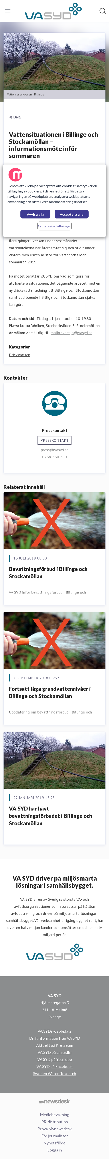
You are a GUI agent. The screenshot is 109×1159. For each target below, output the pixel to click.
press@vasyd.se (54, 449)
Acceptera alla (71, 214)
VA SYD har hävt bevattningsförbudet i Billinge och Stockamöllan (50, 815)
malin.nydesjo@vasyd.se (71, 332)
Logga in (54, 1150)
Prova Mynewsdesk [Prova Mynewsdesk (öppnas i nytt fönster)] (55, 1128)
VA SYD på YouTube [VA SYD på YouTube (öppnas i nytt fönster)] (54, 1059)
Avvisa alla (35, 214)
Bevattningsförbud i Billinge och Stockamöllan (48, 573)
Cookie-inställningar (54, 226)
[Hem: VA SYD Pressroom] (53, 11)
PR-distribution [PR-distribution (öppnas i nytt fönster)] (54, 1121)
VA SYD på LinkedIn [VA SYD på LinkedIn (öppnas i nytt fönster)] (54, 1052)
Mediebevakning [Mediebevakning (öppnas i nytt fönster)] (54, 1114)
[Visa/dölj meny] (7, 11)
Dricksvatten (19, 354)
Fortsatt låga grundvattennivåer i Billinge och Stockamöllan (50, 692)
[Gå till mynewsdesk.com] (54, 1101)
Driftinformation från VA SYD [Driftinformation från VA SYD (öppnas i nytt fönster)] (54, 1038)
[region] (54, 200)
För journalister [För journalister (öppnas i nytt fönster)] (54, 1135)
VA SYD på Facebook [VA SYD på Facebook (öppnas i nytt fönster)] (54, 1066)
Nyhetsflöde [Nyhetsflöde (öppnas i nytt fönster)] (54, 1142)
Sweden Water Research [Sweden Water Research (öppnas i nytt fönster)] (54, 1073)
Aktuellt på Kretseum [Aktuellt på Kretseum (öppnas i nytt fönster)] (54, 1045)
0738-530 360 (54, 456)
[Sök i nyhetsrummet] (102, 11)
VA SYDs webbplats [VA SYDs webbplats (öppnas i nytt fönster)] (54, 1031)
